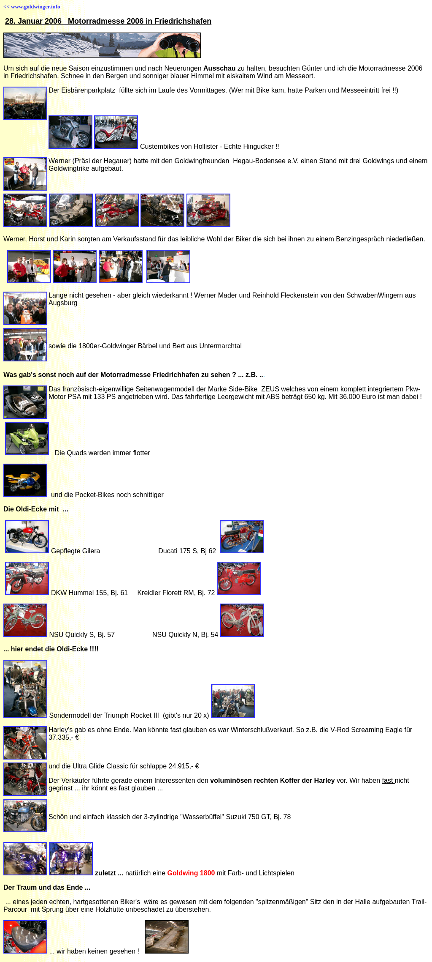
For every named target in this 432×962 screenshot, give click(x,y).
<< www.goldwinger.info (31, 6)
